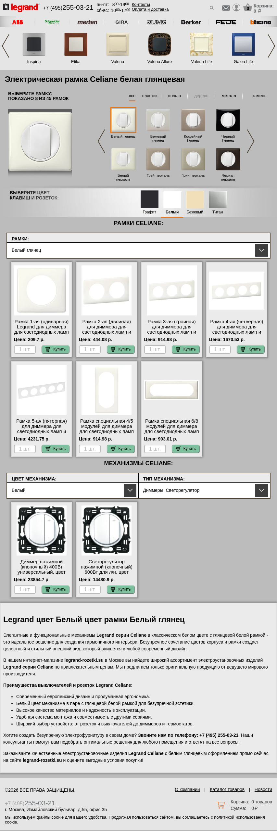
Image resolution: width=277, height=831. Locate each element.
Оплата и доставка (150, 9)
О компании (187, 789)
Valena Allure (159, 61)
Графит (149, 212)
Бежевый (195, 212)
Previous (5, 46)
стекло (174, 95)
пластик (149, 95)
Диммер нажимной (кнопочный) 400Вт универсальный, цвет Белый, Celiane (42, 569)
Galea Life (243, 61)
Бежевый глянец (158, 138)
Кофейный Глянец (193, 138)
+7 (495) (68, 8)
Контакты (141, 4)
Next (271, 46)
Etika (76, 61)
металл (229, 95)
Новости (263, 789)
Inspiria (34, 61)
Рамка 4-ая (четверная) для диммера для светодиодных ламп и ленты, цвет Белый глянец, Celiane (236, 332)
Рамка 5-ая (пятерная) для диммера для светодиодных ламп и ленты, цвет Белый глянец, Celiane (41, 431)
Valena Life (201, 61)
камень (259, 95)
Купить (55, 349)
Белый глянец (123, 136)
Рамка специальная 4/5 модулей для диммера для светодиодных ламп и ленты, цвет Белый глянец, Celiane (106, 431)
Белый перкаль (123, 177)
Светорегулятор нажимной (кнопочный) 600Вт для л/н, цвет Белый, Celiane (106, 569)
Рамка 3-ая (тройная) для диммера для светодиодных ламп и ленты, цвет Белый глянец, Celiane (171, 332)
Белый (172, 212)
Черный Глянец (228, 138)
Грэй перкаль (158, 175)
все (132, 95)
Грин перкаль (193, 175)
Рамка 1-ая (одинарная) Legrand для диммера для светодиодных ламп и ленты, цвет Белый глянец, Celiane (41, 332)
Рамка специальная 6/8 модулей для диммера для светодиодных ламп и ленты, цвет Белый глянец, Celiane (172, 431)
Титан (217, 212)
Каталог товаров (227, 789)
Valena (117, 61)
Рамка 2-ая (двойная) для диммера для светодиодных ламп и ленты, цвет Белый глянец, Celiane (106, 332)
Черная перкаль (228, 177)
